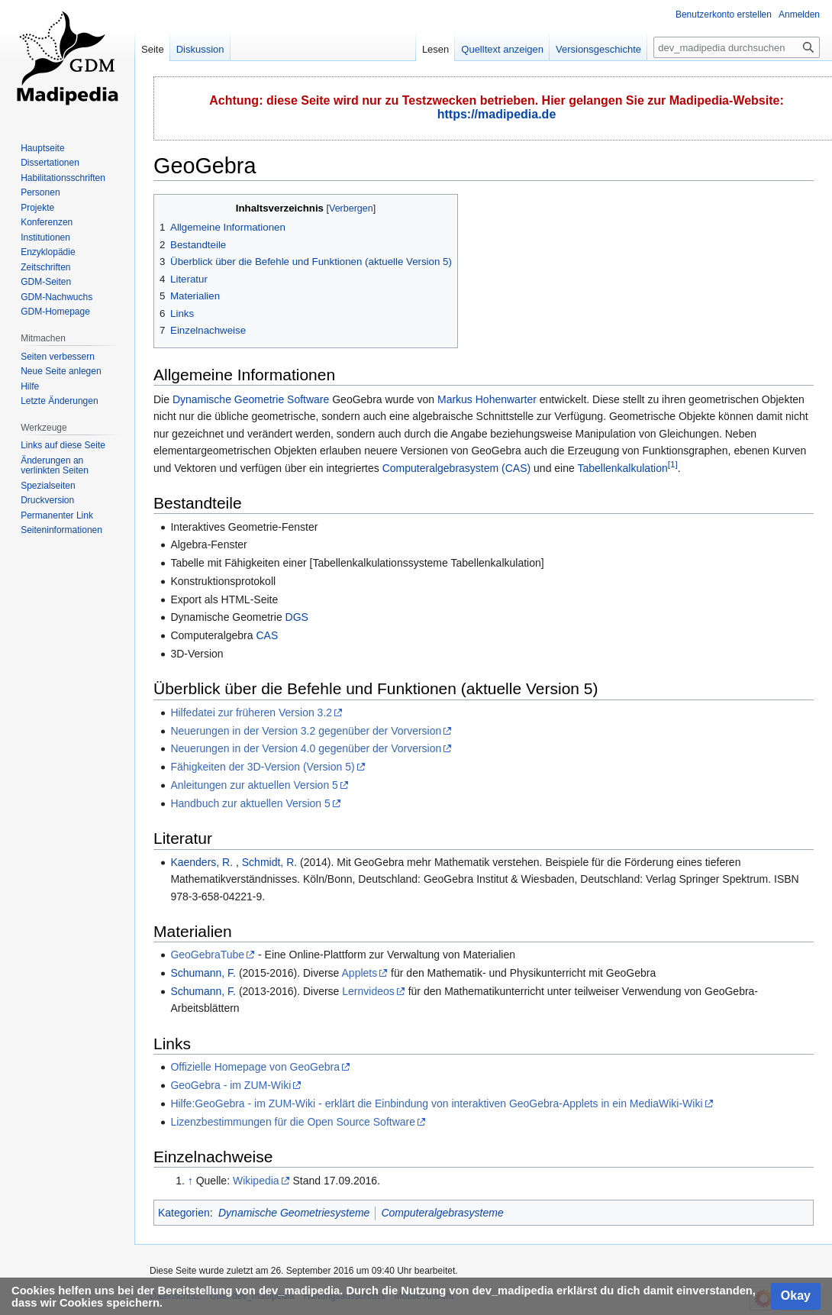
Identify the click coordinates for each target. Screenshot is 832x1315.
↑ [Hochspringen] (190, 1180)
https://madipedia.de (496, 114)
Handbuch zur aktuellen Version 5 (250, 803)
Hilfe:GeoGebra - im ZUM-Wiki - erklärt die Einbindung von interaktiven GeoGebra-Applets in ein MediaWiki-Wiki (436, 1103)
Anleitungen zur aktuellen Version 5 (253, 785)
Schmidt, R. (269, 862)
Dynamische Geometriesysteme (293, 1213)
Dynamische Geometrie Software (251, 399)
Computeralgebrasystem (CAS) (456, 468)
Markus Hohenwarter (487, 399)
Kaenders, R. (201, 862)
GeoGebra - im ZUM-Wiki (230, 1085)
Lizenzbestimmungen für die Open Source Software (292, 1122)
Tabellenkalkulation (622, 468)
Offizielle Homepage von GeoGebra (255, 1067)
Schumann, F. (203, 973)
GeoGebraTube (207, 954)
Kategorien (184, 1213)
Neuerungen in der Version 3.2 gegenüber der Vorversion (305, 731)
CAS (267, 635)
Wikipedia (256, 1180)
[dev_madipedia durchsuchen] (736, 47)
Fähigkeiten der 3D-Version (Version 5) (262, 767)
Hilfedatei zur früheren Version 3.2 (251, 712)
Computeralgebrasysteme (442, 1213)
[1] (673, 464)
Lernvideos (368, 991)
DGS (296, 617)
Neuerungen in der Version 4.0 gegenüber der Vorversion (305, 748)
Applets (360, 973)
